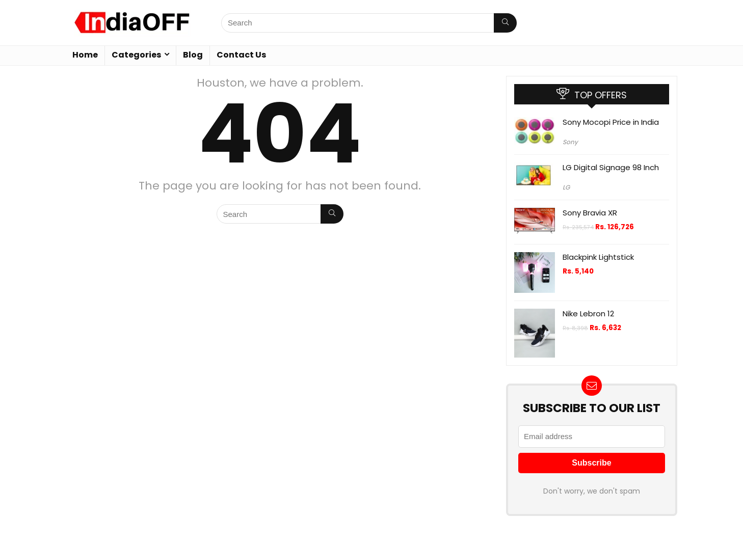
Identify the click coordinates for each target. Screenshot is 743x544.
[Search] (505, 23)
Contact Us (241, 55)
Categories (136, 55)
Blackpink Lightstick (598, 257)
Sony (570, 142)
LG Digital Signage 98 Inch (611, 167)
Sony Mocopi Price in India (611, 122)
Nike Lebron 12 (588, 313)
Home (85, 55)
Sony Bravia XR (590, 212)
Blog (193, 55)
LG (566, 187)
